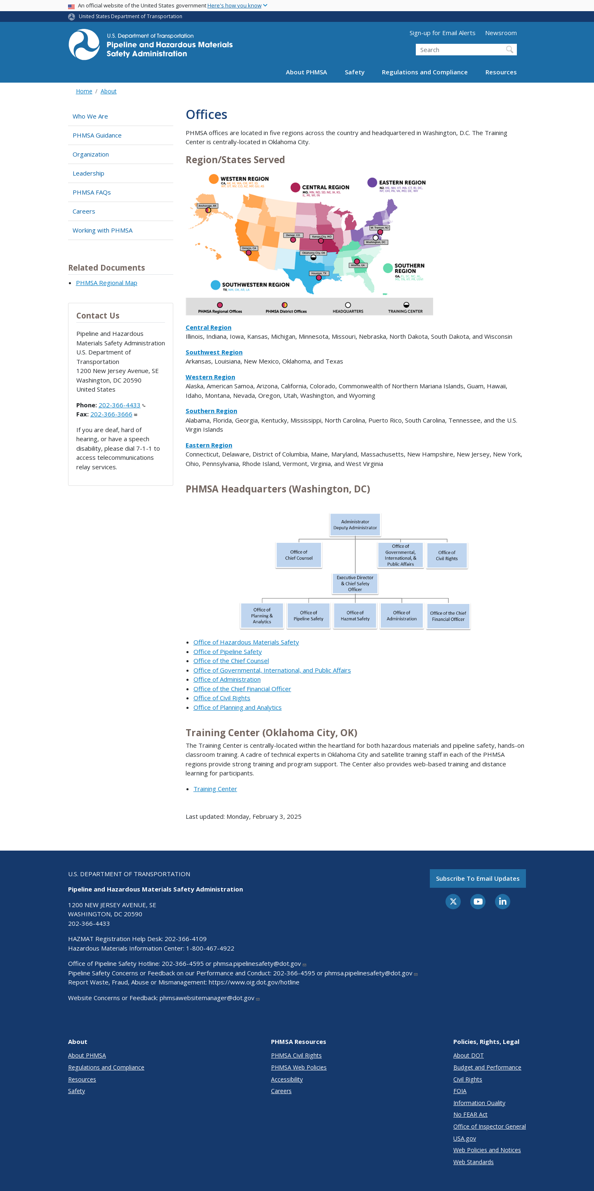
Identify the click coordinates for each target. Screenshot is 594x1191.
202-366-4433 (122, 405)
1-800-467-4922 (210, 948)
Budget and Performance (487, 1067)
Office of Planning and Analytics (237, 707)
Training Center (215, 788)
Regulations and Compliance (425, 72)
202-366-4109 (186, 938)
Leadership (88, 173)
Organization (91, 154)
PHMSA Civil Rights (296, 1055)
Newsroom (501, 33)
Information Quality (479, 1103)
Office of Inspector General (489, 1126)
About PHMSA (306, 72)
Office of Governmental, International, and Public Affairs (272, 670)
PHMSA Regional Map (106, 282)
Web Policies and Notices (487, 1150)
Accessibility (287, 1079)
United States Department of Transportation (130, 16)
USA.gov (464, 1138)
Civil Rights (467, 1079)
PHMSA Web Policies (299, 1067)
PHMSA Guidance (97, 135)
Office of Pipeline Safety (227, 651)
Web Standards (473, 1162)
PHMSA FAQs (92, 192)
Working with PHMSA (102, 230)
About (109, 91)
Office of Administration (227, 679)
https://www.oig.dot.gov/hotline (254, 982)
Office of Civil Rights (221, 698)
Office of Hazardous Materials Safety (246, 642)
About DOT (468, 1055)
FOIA (460, 1091)
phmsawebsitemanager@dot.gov (210, 998)
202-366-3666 (113, 414)
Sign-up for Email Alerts (443, 33)
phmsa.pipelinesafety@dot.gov (260, 963)
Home (84, 91)
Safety (355, 72)
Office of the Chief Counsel (231, 660)
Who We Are (90, 116)
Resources (501, 72)
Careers (84, 211)
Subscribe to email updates (478, 878)
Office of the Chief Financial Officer (242, 689)
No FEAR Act (470, 1114)
